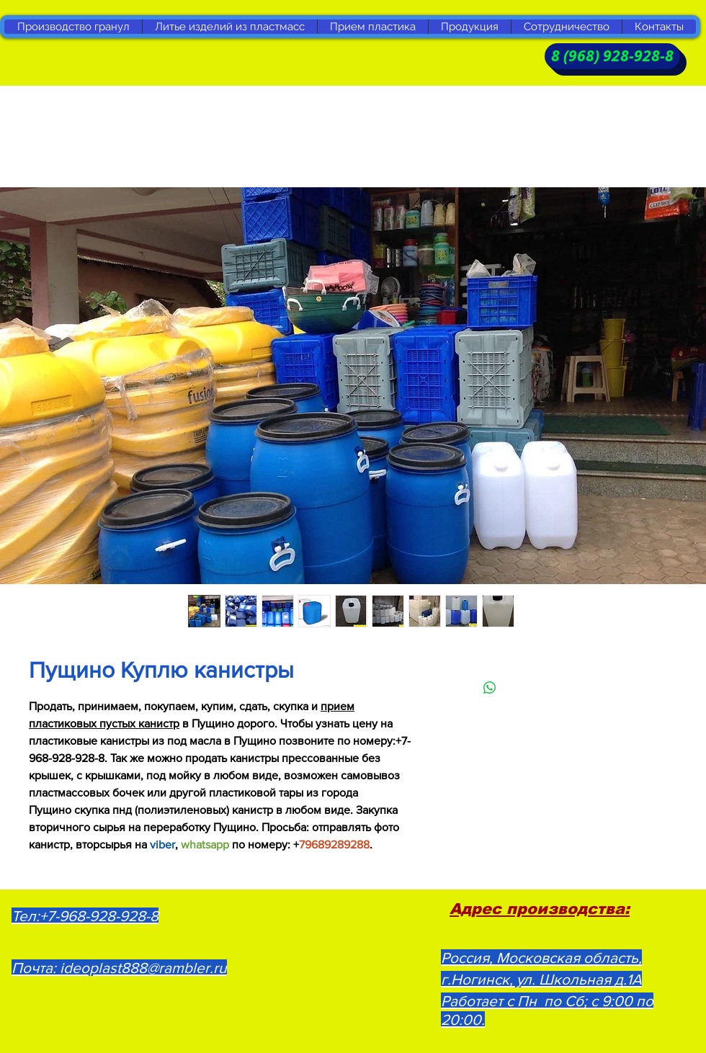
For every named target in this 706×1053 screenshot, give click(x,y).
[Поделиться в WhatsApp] (490, 687)
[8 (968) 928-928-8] (612, 56)
